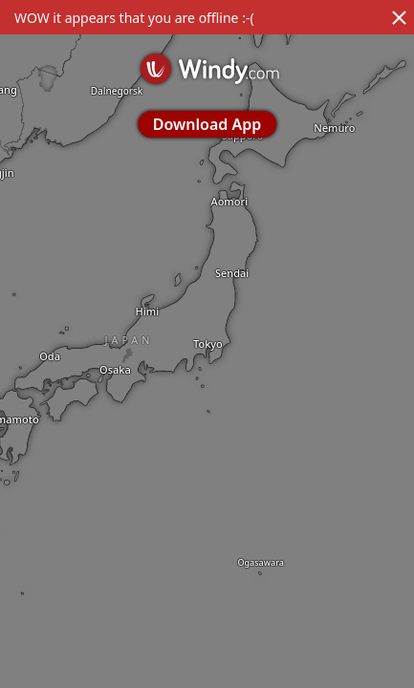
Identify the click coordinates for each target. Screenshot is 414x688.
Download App (207, 124)
